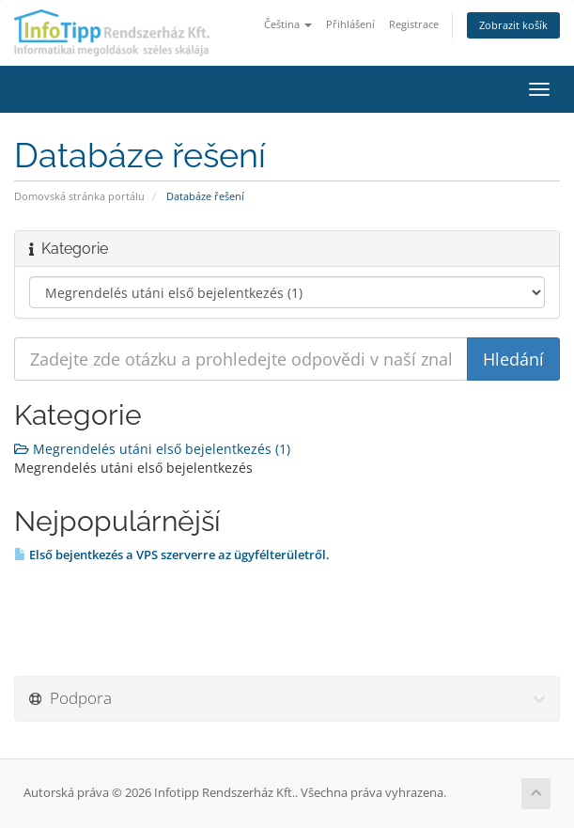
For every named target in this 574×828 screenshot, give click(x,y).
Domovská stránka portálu (79, 196)
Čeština (288, 24)
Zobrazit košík (513, 25)
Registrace (414, 24)
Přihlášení (350, 24)
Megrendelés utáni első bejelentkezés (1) (152, 449)
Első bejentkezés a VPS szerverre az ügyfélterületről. (172, 554)
